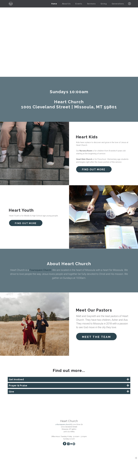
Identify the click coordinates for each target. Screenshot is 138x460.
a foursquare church (63, 424)
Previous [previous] (4, 39)
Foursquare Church (40, 270)
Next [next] (134, 39)
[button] (94, 169)
